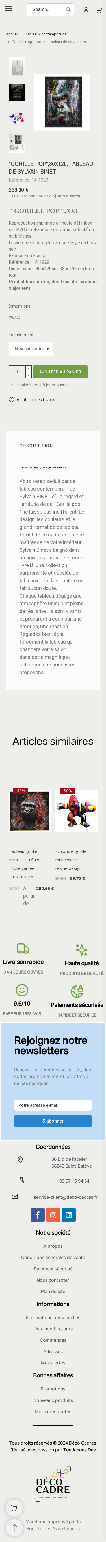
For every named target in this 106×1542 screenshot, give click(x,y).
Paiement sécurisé (53, 1269)
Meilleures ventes (53, 1412)
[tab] (36, 445)
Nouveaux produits (53, 1400)
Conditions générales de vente (53, 1258)
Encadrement (21, 335)
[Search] (50, 9)
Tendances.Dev (79, 1450)
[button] (32, 400)
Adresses (53, 1352)
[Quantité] (17, 371)
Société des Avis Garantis (53, 1529)
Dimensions (20, 306)
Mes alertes (53, 1363)
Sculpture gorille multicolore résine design (70, 859)
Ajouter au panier (60, 372)
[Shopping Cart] (14, 1508)
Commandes (53, 1340)
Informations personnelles (53, 1318)
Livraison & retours (53, 1329)
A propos (53, 1246)
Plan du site (53, 1292)
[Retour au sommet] (14, 1527)
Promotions (53, 1389)
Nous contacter (53, 1280)
